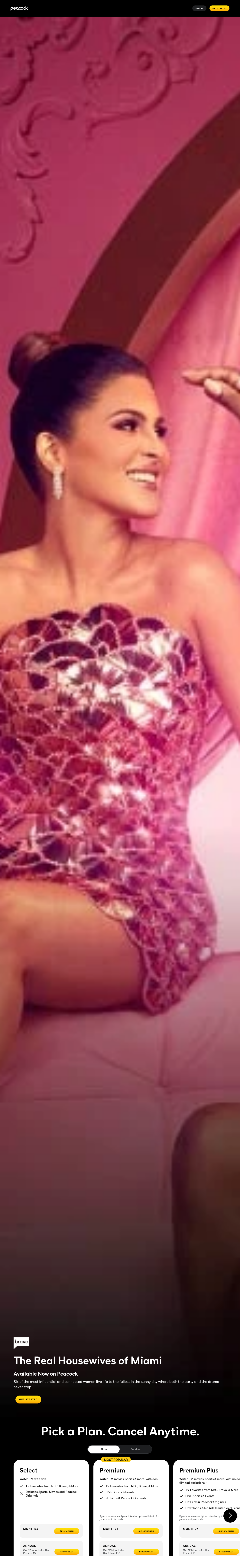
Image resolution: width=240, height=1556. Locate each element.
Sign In (199, 8)
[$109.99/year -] (146, 1552)
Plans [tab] (103, 1449)
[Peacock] (20, 8)
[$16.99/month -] (226, 1531)
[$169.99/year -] (226, 1552)
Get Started (219, 8)
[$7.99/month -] (66, 1531)
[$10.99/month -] (146, 1531)
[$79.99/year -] (66, 1552)
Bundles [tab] (135, 1449)
